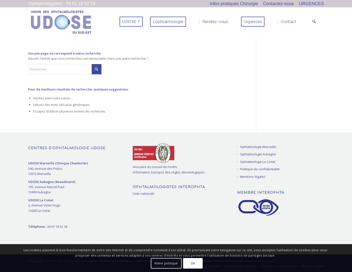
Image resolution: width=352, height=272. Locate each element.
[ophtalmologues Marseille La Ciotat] (61, 21)
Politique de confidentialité (260, 169)
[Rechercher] (314, 21)
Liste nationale (143, 193)
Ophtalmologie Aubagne (258, 154)
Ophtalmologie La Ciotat (257, 161)
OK (193, 263)
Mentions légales (252, 176)
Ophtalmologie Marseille (258, 147)
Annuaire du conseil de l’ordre (155, 167)
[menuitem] (234, 3)
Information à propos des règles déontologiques (169, 172)
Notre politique (166, 263)
